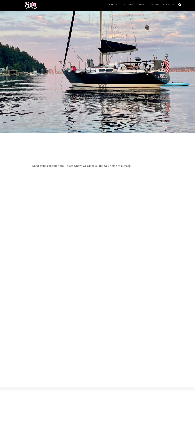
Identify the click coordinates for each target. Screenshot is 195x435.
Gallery (154, 4)
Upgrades (127, 4)
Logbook (169, 4)
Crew (141, 4)
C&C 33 (113, 4)
